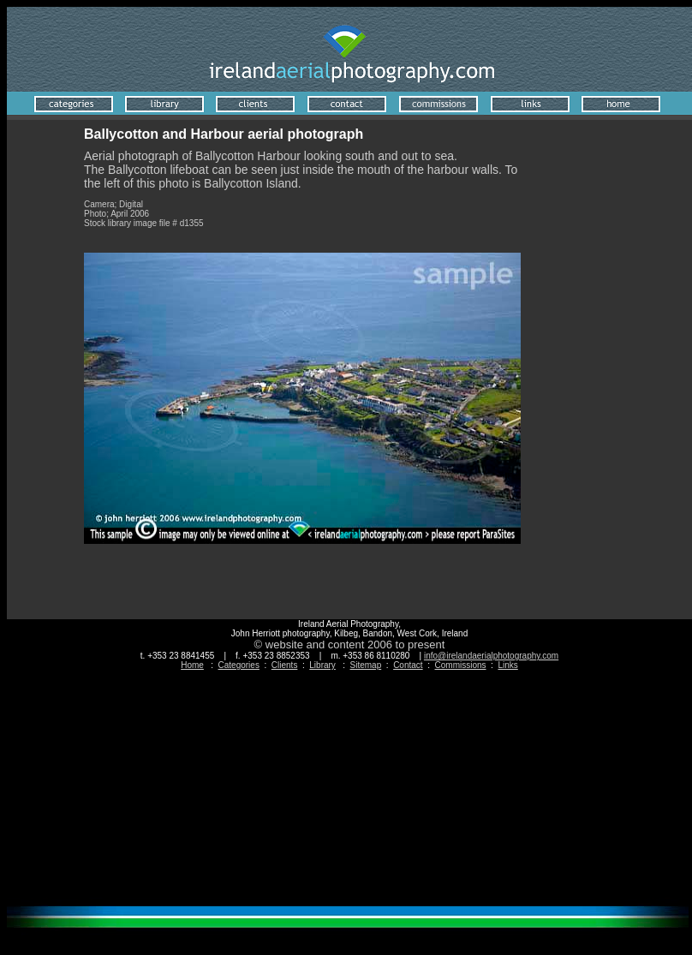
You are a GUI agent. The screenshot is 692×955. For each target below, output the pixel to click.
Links (507, 665)
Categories (239, 665)
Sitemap (366, 665)
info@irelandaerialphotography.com (491, 655)
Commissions (460, 665)
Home (192, 665)
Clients (284, 665)
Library (322, 665)
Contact (407, 665)
